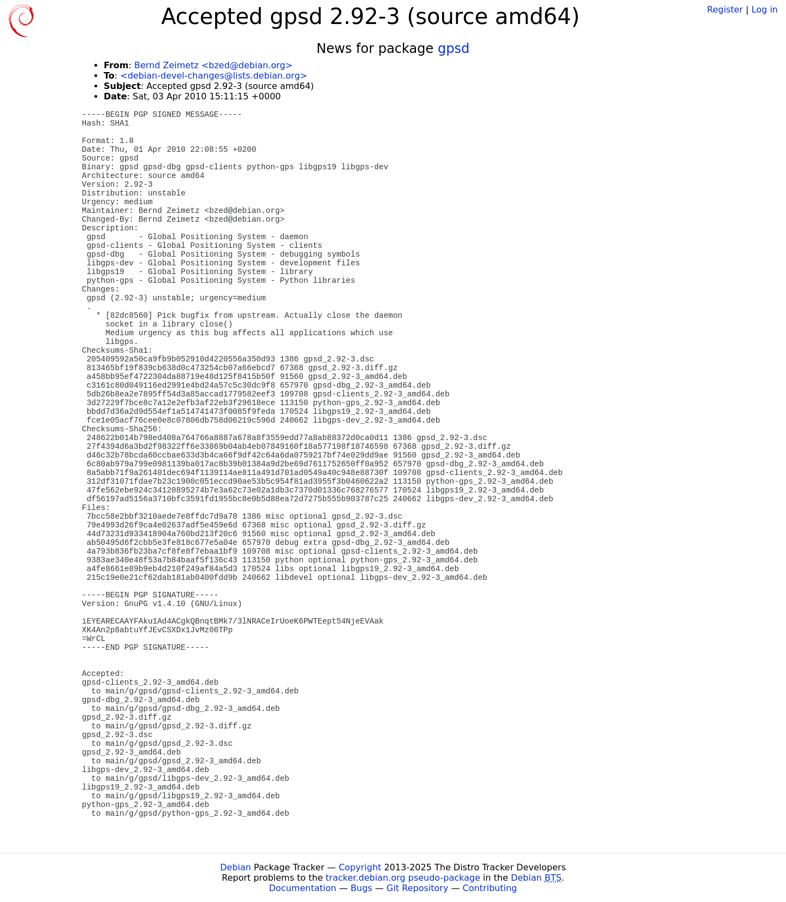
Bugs (361, 888)
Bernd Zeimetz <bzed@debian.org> (213, 65)
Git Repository (417, 888)
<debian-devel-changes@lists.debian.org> (213, 75)
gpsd (453, 48)
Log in (765, 9)
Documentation (302, 888)
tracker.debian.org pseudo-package (403, 878)
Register (725, 9)
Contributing (490, 888)
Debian (235, 867)
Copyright (359, 867)
